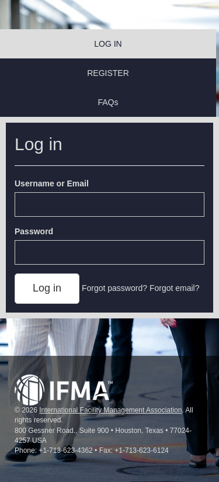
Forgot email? (175, 288)
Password (34, 231)
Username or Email (52, 183)
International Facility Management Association (110, 410)
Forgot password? (114, 288)
